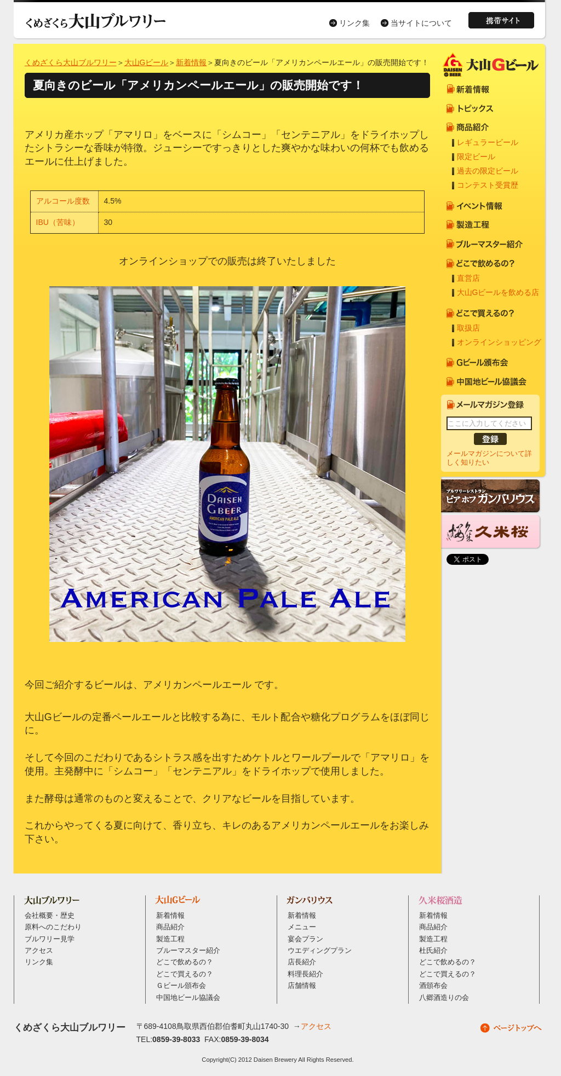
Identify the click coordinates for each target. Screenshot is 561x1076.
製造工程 (170, 939)
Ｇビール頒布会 (181, 986)
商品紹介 (170, 927)
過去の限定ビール (487, 170)
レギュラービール (487, 142)
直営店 (468, 278)
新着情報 (191, 62)
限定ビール (476, 156)
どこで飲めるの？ (184, 962)
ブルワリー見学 (50, 939)
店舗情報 (302, 986)
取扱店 (468, 327)
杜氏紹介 (433, 950)
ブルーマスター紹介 (188, 950)
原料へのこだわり (53, 927)
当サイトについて (421, 23)
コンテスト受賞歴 (487, 185)
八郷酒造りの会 (444, 998)
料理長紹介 (305, 974)
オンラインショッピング (499, 342)
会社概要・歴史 (50, 915)
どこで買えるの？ (184, 974)
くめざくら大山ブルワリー (71, 62)
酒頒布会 (433, 986)
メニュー (302, 927)
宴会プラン (305, 939)
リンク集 (354, 23)
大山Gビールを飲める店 (498, 292)
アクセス (39, 950)
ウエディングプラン (320, 950)
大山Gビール (146, 62)
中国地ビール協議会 (188, 998)
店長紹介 (302, 962)
